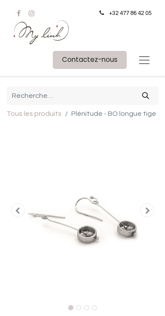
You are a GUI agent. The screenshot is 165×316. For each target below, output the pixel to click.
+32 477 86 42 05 (130, 13)
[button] (18, 210)
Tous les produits (34, 113)
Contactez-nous (89, 59)
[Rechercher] (145, 95)
